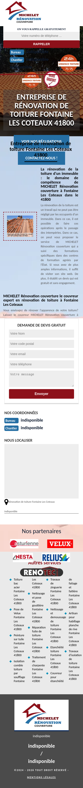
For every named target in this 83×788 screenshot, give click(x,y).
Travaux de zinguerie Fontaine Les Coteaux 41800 (55, 591)
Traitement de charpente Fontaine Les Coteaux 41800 (37, 669)
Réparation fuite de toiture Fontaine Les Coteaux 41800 (37, 639)
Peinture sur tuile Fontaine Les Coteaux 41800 (19, 645)
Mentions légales (41, 777)
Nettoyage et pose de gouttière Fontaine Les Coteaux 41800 (37, 607)
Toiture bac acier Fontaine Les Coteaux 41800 (19, 591)
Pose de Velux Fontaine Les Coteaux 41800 (19, 619)
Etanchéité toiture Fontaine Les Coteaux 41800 (55, 657)
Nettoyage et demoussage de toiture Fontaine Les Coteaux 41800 (55, 625)
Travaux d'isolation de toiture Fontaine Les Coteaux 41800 (74, 665)
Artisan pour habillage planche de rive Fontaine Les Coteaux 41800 (74, 629)
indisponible (21, 67)
